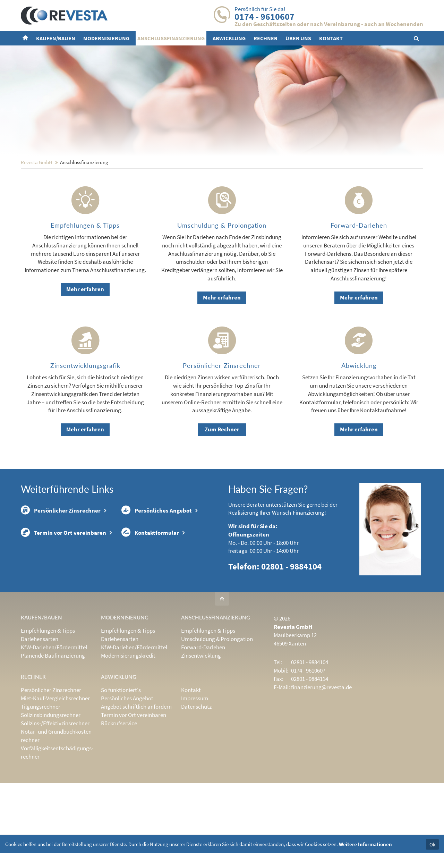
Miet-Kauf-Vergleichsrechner (55, 744)
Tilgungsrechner (40, 752)
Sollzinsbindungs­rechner (50, 760)
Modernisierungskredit (128, 701)
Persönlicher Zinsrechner (61, 555)
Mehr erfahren (85, 334)
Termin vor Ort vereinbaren (63, 577)
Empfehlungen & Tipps (48, 676)
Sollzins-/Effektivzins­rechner (55, 768)
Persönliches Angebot (156, 555)
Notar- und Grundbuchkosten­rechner (57, 781)
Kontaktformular (150, 577)
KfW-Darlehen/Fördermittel (54, 692)
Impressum (194, 744)
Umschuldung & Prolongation (217, 684)
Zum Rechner (222, 475)
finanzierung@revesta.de (321, 732)
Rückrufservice (119, 768)
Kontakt (191, 735)
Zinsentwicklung (201, 701)
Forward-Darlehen (203, 692)
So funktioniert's (121, 735)
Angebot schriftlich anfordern (136, 752)
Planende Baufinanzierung (53, 701)
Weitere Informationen (365, 844)
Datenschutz (196, 752)
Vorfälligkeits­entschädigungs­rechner (57, 798)
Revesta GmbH (36, 207)
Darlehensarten (39, 684)
